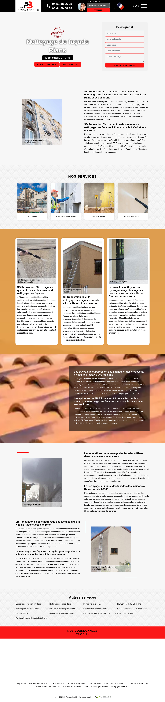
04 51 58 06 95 (62, 4)
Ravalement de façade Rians (129, 604)
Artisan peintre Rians (125, 613)
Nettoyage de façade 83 (76, 684)
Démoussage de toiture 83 (138, 684)
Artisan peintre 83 (94, 684)
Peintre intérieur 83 (58, 684)
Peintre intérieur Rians (92, 604)
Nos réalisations (57, 57)
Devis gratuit (70, 64)
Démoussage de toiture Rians (61, 613)
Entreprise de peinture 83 (72, 687)
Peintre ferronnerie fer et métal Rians (132, 609)
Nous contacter (46, 64)
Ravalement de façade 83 (38, 684)
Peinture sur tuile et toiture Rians (96, 613)
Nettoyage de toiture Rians (60, 604)
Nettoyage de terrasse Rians (27, 609)
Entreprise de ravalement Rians (28, 604)
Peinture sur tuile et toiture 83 (114, 684)
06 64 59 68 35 (62, 8)
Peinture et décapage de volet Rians (64, 609)
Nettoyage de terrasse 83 (120, 687)
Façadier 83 (21, 684)
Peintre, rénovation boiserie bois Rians (31, 618)
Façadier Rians (21, 613)
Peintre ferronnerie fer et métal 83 (47, 687)
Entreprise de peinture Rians (95, 609)
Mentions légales (86, 697)
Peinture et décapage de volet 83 (96, 687)
